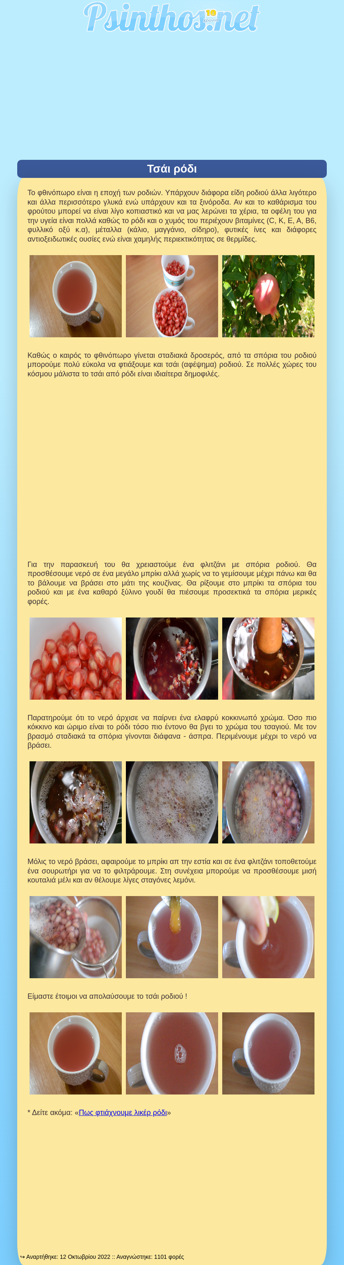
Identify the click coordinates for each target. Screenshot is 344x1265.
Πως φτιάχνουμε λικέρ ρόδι (123, 1112)
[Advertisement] (172, 98)
